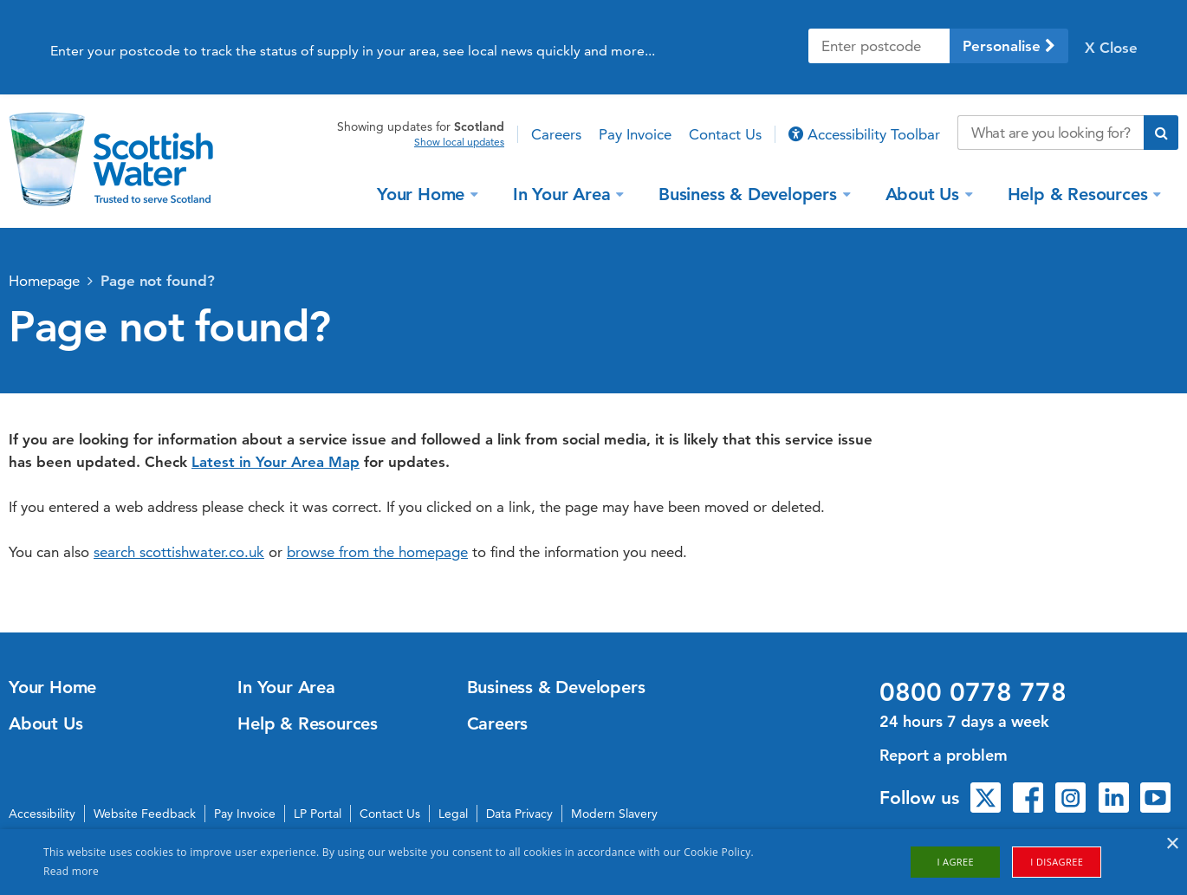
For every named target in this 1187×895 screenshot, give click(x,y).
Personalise (1009, 46)
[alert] (593, 862)
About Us (924, 193)
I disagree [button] (1056, 861)
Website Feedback (145, 813)
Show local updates (459, 142)
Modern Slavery (614, 813)
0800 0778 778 (973, 692)
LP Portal (317, 813)
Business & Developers (750, 193)
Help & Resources (1080, 193)
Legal (453, 813)
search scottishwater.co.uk (179, 552)
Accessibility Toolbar (864, 134)
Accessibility (42, 813)
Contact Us (725, 134)
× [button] (1171, 844)
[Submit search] (1161, 132)
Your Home (423, 193)
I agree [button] (955, 861)
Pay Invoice (635, 134)
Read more (71, 871)
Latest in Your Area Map (275, 461)
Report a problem (943, 755)
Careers (556, 134)
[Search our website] (1050, 132)
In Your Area (564, 193)
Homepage (44, 280)
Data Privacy (519, 813)
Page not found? (158, 280)
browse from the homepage (377, 552)
